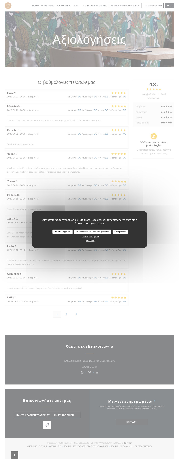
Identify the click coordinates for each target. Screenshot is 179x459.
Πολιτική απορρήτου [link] (90, 236)
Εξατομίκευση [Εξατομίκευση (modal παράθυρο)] (120, 231)
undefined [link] (90, 240)
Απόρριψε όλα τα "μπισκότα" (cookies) (92, 231)
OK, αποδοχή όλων (62, 231)
